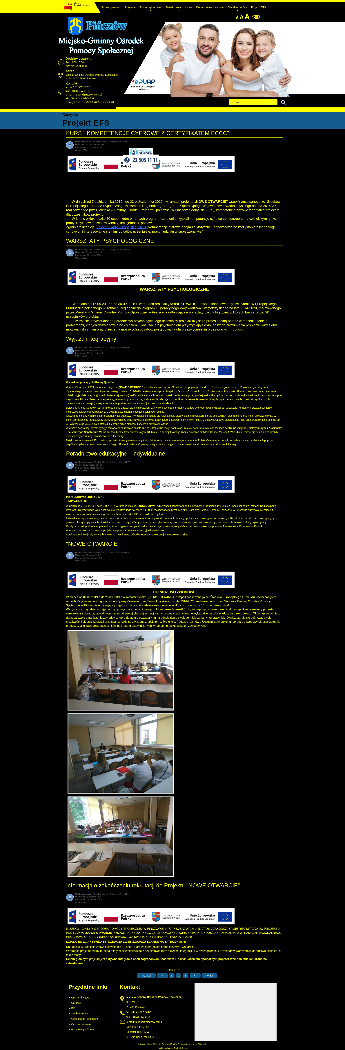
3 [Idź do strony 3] (186, 975)
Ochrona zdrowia (81, 1024)
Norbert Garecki (181, 1048)
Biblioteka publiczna (82, 1029)
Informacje (129, 7)
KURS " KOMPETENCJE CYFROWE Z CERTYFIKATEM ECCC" (147, 133)
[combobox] (253, 102)
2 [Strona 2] (178, 975)
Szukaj (282, 102)
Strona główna (110, 7)
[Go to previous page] (162, 975)
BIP (73, 1008)
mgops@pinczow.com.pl (88, 94)
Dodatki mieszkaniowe (210, 7)
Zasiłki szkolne (79, 1013)
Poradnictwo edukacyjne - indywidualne (115, 453)
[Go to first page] (146, 975)
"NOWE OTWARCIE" (92, 544)
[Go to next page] (195, 975)
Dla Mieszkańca (237, 7)
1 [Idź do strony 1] (172, 975)
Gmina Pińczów (80, 997)
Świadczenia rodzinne (178, 7)
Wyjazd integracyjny (91, 339)
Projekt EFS (258, 7)
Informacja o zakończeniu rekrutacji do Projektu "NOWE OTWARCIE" (153, 885)
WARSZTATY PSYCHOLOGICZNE (110, 241)
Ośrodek (76, 1002)
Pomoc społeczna (150, 7)
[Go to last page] (209, 975)
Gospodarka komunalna (85, 1018)
